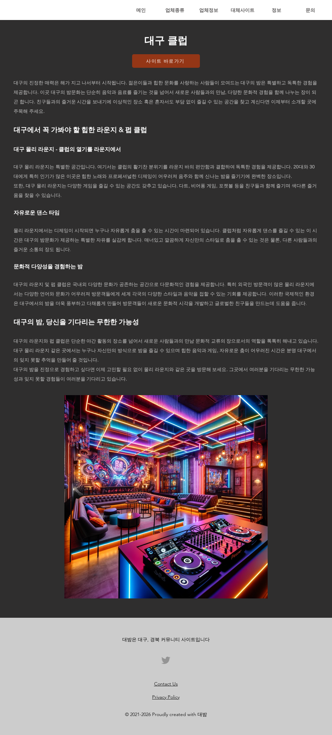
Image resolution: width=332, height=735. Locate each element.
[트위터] (166, 660)
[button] (175, 10)
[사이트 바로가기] (166, 61)
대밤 (202, 714)
